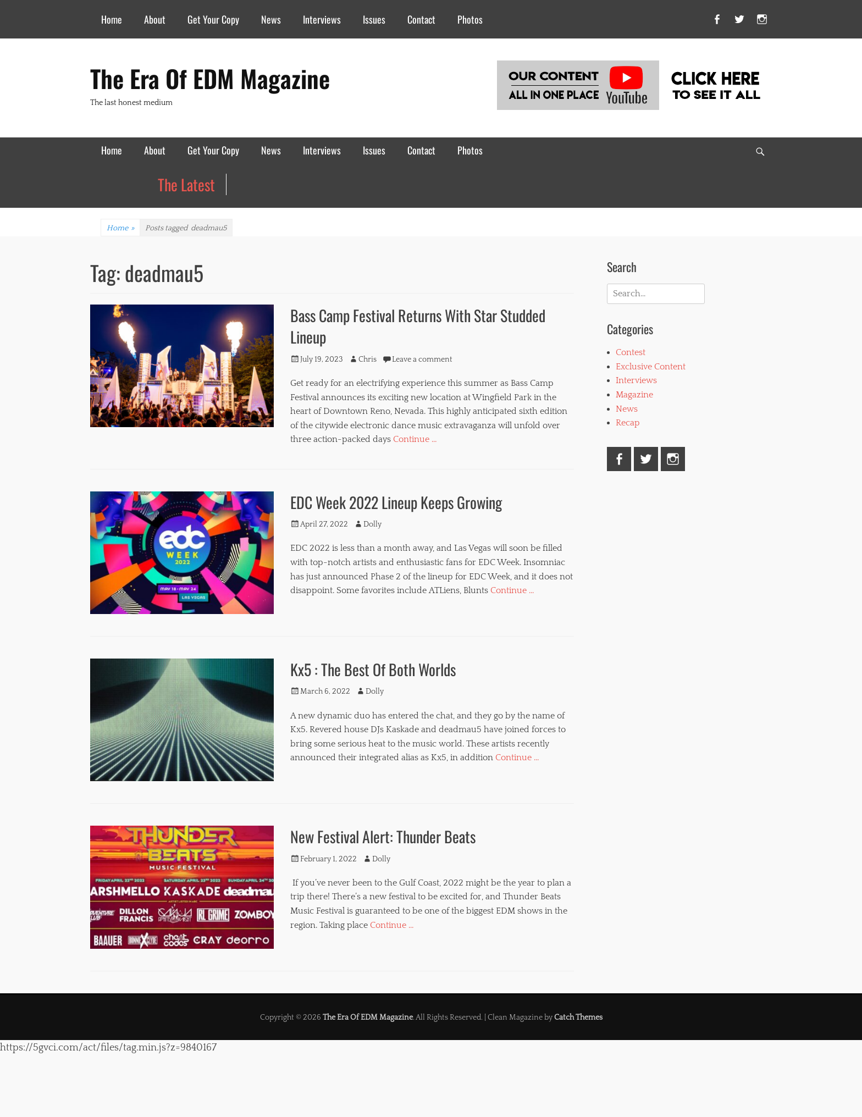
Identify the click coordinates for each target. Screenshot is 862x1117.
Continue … (415, 439)
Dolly (372, 524)
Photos (470, 19)
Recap (628, 423)
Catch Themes (578, 1017)
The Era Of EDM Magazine (210, 78)
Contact (421, 19)
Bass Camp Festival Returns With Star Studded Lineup (417, 326)
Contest (630, 352)
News (271, 19)
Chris (367, 359)
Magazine (634, 395)
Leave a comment (422, 359)
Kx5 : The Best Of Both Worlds (373, 669)
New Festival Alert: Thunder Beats (383, 836)
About (154, 19)
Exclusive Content (651, 367)
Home (111, 19)
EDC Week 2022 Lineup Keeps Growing (396, 502)
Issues (374, 19)
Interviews (322, 19)
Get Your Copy (213, 19)
